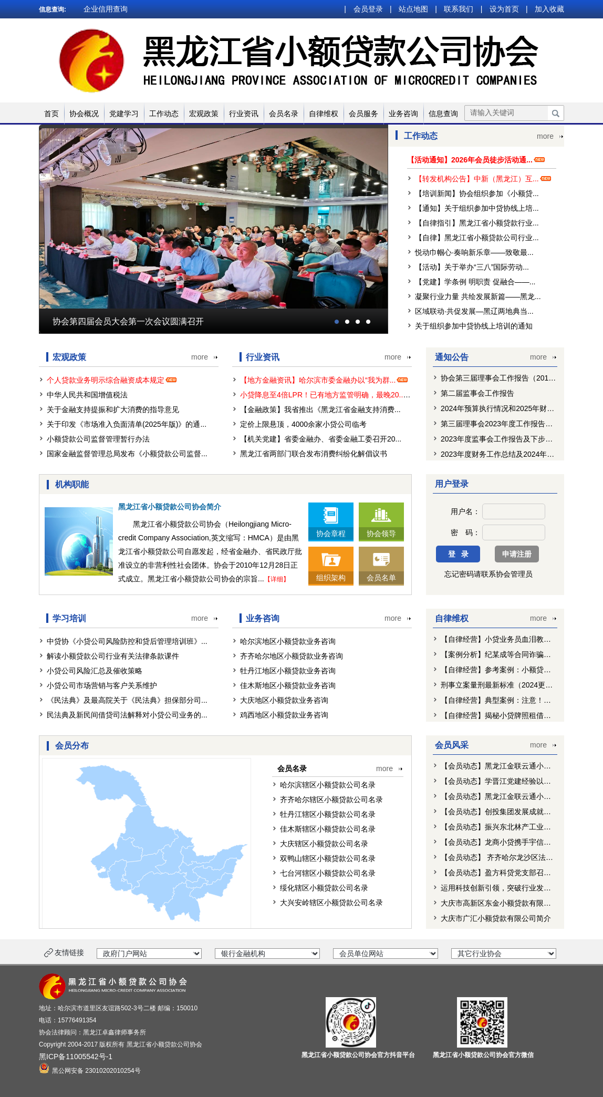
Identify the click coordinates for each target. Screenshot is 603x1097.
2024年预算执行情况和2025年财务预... (504, 408)
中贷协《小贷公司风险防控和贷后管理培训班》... (127, 641)
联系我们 (458, 9)
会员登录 (368, 9)
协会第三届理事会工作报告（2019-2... (503, 378)
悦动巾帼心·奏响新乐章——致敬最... (474, 252)
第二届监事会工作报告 (477, 393)
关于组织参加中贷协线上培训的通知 (474, 326)
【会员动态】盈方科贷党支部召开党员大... (510, 872)
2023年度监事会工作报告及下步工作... (503, 439)
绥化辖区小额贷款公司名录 (324, 888)
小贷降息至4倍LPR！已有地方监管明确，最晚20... (330, 395)
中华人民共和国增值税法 (87, 395)
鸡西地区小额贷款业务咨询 (284, 715)
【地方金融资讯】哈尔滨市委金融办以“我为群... (325, 380)
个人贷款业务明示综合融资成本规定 (113, 380)
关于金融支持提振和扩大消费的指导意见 (113, 409)
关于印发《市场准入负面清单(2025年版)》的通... (126, 424)
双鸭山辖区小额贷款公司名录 (328, 858)
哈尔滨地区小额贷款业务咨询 (288, 641)
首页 (51, 113)
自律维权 (323, 113)
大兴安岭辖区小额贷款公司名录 (331, 902)
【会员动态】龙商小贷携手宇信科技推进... (510, 842)
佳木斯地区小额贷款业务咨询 (288, 685)
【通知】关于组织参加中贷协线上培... (477, 208)
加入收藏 (549, 9)
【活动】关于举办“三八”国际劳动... (472, 267)
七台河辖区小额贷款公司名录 (328, 873)
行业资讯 (243, 113)
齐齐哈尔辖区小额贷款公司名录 (331, 799)
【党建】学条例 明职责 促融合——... (475, 282)
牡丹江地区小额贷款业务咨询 (288, 671)
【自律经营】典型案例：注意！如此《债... (510, 700)
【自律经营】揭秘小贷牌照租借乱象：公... (510, 715)
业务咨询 (403, 113)
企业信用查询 (106, 9)
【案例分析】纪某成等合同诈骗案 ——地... (511, 654)
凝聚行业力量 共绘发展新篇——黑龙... (478, 296)
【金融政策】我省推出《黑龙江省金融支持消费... (320, 409)
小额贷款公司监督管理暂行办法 (98, 439)
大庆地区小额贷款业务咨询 (284, 700)
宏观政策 (204, 113)
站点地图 (413, 9)
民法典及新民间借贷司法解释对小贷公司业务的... (127, 715)
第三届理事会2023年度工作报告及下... (503, 423)
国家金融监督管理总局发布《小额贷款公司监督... (127, 453)
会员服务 (363, 113)
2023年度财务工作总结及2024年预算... (504, 454)
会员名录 (283, 113)
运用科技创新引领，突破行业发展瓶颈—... (510, 888)
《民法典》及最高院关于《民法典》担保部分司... (127, 700)
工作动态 (164, 113)
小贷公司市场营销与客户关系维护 (102, 685)
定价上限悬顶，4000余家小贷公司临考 (303, 424)
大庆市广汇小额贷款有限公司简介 (496, 918)
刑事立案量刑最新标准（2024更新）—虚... (511, 685)
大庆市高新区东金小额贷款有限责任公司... (510, 903)
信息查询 (443, 113)
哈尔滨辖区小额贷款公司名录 (328, 785)
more (545, 136)
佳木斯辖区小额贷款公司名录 (328, 829)
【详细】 (276, 579)
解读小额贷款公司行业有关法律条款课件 (113, 656)
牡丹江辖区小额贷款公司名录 (328, 814)
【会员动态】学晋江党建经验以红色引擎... (510, 781)
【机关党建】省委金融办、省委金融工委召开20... (320, 439)
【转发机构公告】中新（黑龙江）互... (477, 179)
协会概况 (84, 113)
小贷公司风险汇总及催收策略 (94, 671)
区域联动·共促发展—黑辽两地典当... (474, 311)
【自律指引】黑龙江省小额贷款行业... (477, 223)
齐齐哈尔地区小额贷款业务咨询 (291, 656)
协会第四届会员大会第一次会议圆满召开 (128, 321)
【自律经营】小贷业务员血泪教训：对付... (510, 639)
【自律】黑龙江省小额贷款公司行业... (477, 237)
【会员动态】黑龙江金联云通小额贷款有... (510, 766)
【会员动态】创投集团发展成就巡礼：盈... (510, 811)
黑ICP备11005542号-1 (75, 1056)
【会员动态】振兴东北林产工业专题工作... (510, 827)
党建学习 (124, 113)
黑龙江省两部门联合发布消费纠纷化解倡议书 (313, 453)
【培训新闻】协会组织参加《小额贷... (477, 193)
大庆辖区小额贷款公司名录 (324, 843)
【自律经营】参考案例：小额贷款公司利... (510, 669)
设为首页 (504, 9)
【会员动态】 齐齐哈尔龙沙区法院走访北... (511, 857)
